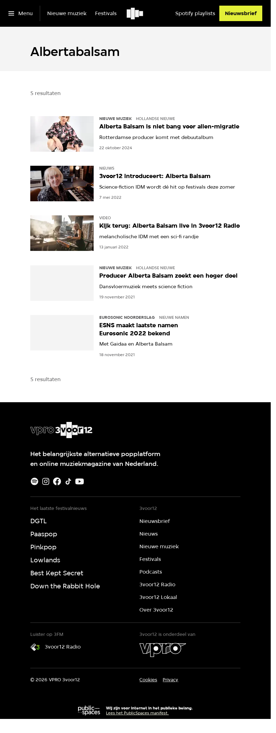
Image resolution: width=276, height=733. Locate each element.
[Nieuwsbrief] (240, 13)
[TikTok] (68, 481)
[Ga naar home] (135, 13)
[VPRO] (162, 650)
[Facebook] (57, 481)
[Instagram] (46, 481)
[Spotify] (34, 481)
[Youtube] (79, 481)
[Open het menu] (20, 13)
